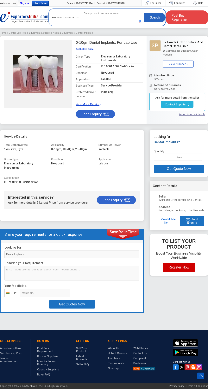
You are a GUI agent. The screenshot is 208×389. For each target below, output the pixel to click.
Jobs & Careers (117, 353)
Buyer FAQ (43, 374)
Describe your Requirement (23, 263)
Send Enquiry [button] (95, 114)
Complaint (139, 358)
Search (155, 17)
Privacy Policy (176, 386)
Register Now (178, 267)
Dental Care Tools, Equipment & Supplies (30, 33)
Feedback (114, 358)
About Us (113, 348)
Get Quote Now (179, 169)
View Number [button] (178, 64)
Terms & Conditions (197, 386)
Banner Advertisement (9, 360)
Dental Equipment (63, 33)
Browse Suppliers (48, 356)
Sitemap (113, 368)
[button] (140, 22)
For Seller (177, 3)
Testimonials (116, 363)
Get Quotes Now (72, 304)
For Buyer (153, 3)
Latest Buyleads (81, 358)
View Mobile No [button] (166, 221)
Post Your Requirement (45, 350)
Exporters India (24, 17)
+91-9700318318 (110, 3)
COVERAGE (143, 368)
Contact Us (140, 353)
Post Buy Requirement (181, 17)
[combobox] (11, 293)
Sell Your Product (81, 350)
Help (198, 3)
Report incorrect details (192, 114)
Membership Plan (11, 353)
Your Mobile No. (15, 286)
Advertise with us (10, 348)
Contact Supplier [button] (177, 104)
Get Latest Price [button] (84, 49)
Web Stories (140, 348)
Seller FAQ (82, 364)
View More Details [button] (88, 104)
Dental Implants (84, 33)
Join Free (40, 3)
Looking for (12, 247)
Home (3, 33)
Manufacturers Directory (46, 363)
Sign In (24, 3)
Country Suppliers (48, 369)
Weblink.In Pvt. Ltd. (36, 386)
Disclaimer (139, 363)
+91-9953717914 (79, 3)
